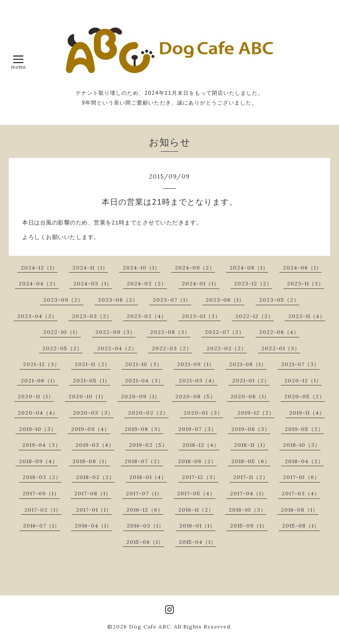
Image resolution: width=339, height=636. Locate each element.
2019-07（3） (197, 429)
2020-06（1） (250, 396)
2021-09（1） (196, 364)
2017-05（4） (196, 493)
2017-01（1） (94, 509)
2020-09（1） (140, 396)
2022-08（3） (170, 332)
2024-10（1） (141, 267)
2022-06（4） (279, 332)
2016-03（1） (145, 525)
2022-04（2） (117, 348)
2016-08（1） (299, 509)
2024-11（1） (90, 267)
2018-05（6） (250, 461)
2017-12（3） (200, 477)
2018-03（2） (42, 477)
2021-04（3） (144, 380)
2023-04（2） (37, 316)
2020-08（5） (195, 396)
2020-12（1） (303, 380)
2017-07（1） (144, 493)
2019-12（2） (256, 412)
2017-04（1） (248, 493)
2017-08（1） (92, 493)
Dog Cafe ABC (149, 626)
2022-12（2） (254, 316)
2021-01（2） (251, 380)
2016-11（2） (196, 509)
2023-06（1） (225, 299)
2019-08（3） (143, 429)
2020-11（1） (36, 396)
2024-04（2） (39, 283)
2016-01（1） (197, 525)
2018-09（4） (38, 461)
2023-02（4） (147, 316)
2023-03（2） (92, 316)
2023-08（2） (118, 299)
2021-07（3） (300, 364)
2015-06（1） (145, 542)
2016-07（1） (41, 525)
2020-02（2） (148, 412)
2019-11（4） (307, 412)
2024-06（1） (302, 267)
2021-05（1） (91, 380)
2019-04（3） (41, 444)
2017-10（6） (301, 477)
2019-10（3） (37, 429)
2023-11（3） (305, 283)
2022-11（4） (306, 316)
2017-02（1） (42, 509)
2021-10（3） (143, 364)
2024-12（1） (39, 267)
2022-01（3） (280, 348)
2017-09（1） (41, 493)
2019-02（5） (148, 444)
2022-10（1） (62, 332)
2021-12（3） (41, 364)
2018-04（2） (304, 461)
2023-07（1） (172, 299)
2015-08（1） (301, 525)
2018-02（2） (95, 477)
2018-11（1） (251, 444)
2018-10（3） (301, 444)
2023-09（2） (63, 299)
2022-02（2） (227, 348)
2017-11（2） (250, 477)
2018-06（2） (197, 461)
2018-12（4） (200, 444)
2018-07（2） (143, 461)
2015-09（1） (248, 525)
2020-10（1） (87, 396)
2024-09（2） (195, 267)
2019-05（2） (304, 429)
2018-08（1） (91, 461)
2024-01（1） (200, 283)
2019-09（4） (90, 429)
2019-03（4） (94, 444)
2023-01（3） (201, 316)
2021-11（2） (92, 364)
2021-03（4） (198, 380)
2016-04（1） (93, 525)
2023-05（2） (279, 299)
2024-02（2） (147, 283)
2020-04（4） (38, 412)
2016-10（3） (247, 509)
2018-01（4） (148, 477)
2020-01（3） (203, 412)
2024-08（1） (249, 267)
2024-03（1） (92, 283)
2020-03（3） (93, 412)
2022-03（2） (172, 348)
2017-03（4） (301, 493)
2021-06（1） (39, 380)
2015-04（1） (197, 542)
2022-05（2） (62, 348)
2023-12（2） (253, 283)
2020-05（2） (304, 396)
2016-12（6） (144, 509)
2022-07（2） (225, 332)
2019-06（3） (250, 429)
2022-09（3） (115, 332)
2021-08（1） (248, 364)
